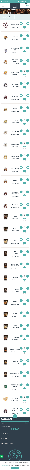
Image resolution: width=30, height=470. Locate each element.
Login (9, 1)
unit (24, 51)
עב (27, 1)
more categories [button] (6, 17)
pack (24, 27)
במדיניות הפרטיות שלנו (5, 465)
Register (5, 1)
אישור (15, 467)
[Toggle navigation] (3, 5)
